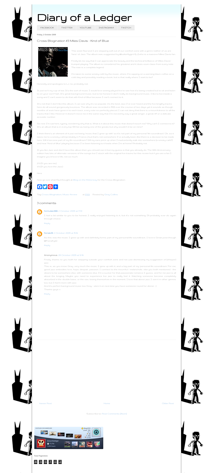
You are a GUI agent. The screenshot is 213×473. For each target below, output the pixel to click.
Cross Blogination (52, 194)
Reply (47, 223)
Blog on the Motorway (85, 180)
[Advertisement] (106, 369)
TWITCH (126, 27)
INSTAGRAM (106, 27)
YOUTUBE (85, 27)
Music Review (70, 194)
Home (107, 403)
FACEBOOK (47, 27)
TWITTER (66, 27)
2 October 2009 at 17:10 (70, 211)
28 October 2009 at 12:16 (71, 255)
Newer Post (45, 403)
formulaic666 (51, 211)
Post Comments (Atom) (114, 413)
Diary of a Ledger (84, 17)
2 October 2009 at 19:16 (66, 233)
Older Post (168, 403)
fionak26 (48, 233)
